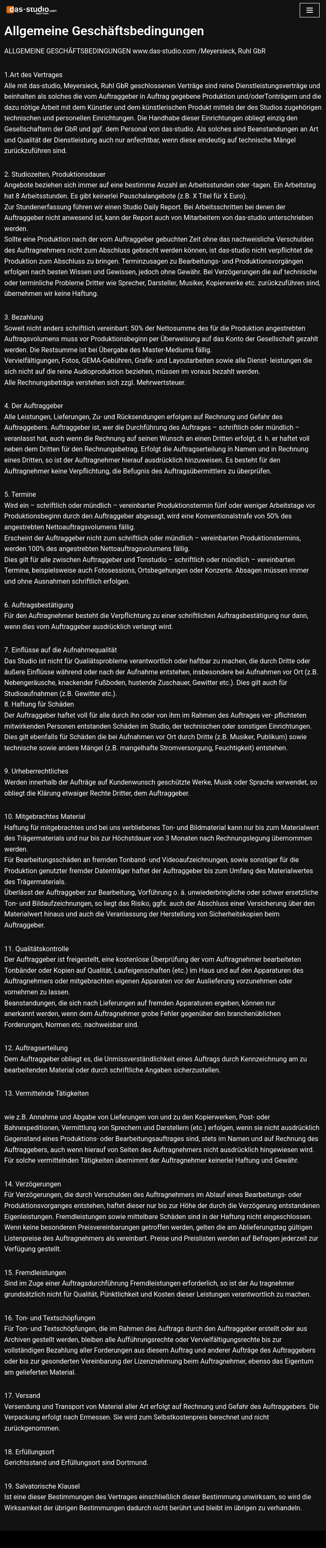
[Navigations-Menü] (310, 10)
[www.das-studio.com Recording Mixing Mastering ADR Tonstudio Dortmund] (31, 10)
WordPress (90, 1539)
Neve (14, 1539)
